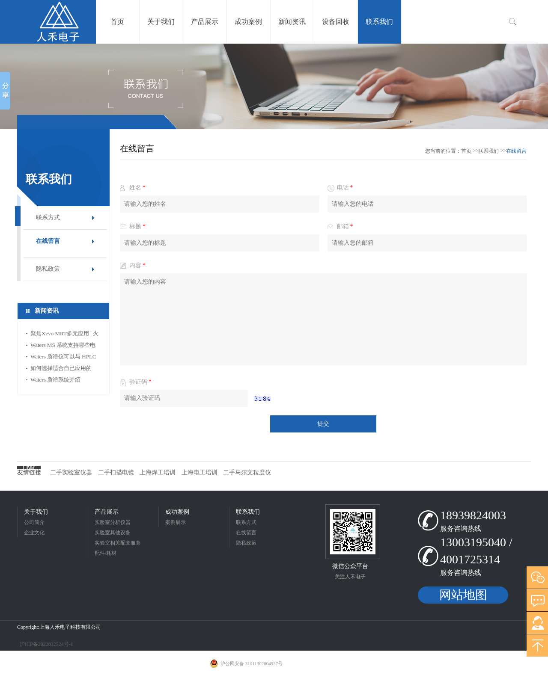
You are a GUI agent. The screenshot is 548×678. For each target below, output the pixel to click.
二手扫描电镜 (116, 472)
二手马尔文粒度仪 (247, 472)
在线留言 (48, 241)
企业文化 (34, 533)
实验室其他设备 (113, 533)
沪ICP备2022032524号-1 (45, 644)
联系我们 (488, 151)
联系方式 (48, 217)
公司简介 (34, 522)
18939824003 (473, 515)
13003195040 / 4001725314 (476, 551)
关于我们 (36, 512)
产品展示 (107, 512)
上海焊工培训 (158, 472)
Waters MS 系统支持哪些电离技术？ (62, 346)
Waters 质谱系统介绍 (55, 379)
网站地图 (463, 594)
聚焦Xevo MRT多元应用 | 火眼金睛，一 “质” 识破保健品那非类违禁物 (64, 334)
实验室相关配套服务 (118, 543)
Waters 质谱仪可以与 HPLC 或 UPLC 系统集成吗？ (63, 357)
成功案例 (177, 512)
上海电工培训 (199, 472)
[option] (274, 86)
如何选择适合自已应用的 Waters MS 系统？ (61, 369)
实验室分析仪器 (113, 522)
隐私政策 (48, 269)
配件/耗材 (105, 553)
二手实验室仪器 (71, 472)
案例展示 (175, 522)
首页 (466, 151)
